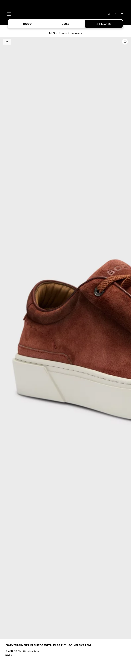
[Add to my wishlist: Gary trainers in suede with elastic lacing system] (125, 42)
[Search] (109, 14)
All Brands (103, 24)
